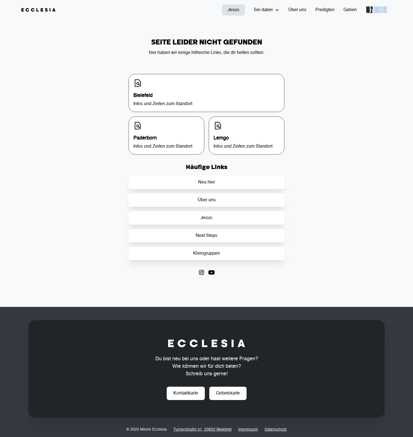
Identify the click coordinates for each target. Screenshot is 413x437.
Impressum (248, 429)
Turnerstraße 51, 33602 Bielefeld (202, 429)
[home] (38, 10)
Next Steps (206, 236)
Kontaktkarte (185, 393)
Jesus (233, 10)
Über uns (297, 10)
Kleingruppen (206, 253)
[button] (266, 10)
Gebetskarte (228, 393)
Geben (350, 10)
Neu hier (206, 182)
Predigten (325, 10)
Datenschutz (276, 429)
